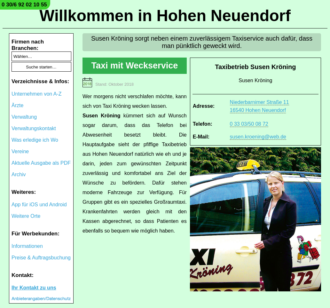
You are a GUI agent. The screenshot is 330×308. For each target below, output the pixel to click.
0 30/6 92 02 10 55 (24, 5)
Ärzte (17, 105)
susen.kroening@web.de (258, 136)
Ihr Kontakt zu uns (34, 287)
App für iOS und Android (39, 204)
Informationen (27, 246)
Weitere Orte (26, 216)
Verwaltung (24, 117)
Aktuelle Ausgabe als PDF (41, 163)
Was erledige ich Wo (35, 140)
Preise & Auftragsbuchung (41, 257)
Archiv (19, 174)
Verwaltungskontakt (34, 128)
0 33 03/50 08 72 (249, 124)
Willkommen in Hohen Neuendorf (165, 16)
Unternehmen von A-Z (37, 94)
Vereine (20, 151)
